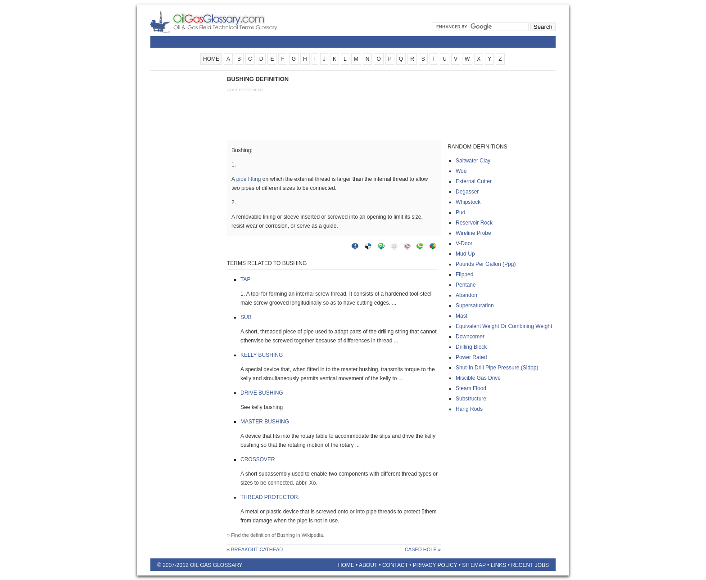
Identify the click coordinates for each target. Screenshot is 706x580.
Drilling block (471, 347)
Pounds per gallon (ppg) (486, 264)
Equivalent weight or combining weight (504, 326)
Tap (245, 279)
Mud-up (465, 254)
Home (346, 565)
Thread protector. (269, 497)
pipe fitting (248, 179)
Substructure (471, 399)
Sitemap (473, 565)
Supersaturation (475, 305)
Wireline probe (473, 233)
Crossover (257, 459)
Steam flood (471, 388)
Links (499, 565)
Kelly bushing (261, 355)
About (368, 565)
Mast (461, 316)
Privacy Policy (435, 565)
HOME (211, 59)
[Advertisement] (186, 210)
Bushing (286, 535)
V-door (464, 243)
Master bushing (264, 421)
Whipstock (468, 202)
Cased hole (421, 549)
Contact (395, 565)
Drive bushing (261, 393)
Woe (461, 171)
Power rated (471, 357)
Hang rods (469, 409)
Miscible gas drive (478, 378)
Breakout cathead (257, 549)
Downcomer (470, 336)
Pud (460, 212)
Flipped (464, 274)
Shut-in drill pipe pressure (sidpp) (497, 367)
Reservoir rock (474, 223)
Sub (246, 317)
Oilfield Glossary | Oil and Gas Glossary (224, 21)
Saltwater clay (473, 160)
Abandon (466, 295)
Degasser (467, 192)
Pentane (466, 285)
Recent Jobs (530, 565)
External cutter (474, 181)
